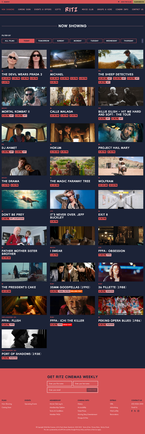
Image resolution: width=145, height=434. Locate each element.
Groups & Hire (104, 9)
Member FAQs (55, 414)
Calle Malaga (61, 111)
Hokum (55, 147)
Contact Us (137, 9)
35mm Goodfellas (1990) (70, 287)
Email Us (134, 407)
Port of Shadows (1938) (21, 354)
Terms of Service (92, 430)
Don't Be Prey (13, 214)
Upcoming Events (31, 404)
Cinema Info (122, 9)
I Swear (56, 251)
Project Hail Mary (114, 147)
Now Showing (8, 9)
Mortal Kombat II (16, 111)
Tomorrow (43, 41)
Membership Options (57, 407)
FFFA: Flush (11, 320)
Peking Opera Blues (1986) (119, 320)
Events (28, 400)
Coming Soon (24, 9)
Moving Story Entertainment (87, 414)
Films (4, 400)
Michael (56, 74)
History (80, 404)
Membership (55, 400)
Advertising (114, 407)
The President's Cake (19, 287)
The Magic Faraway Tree (70, 181)
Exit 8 (103, 214)
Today (27, 41)
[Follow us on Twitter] (135, 411)
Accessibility (82, 407)
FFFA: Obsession (111, 251)
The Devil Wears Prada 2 (22, 74)
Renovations (114, 414)
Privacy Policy (96, 427)
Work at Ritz (114, 411)
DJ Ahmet (9, 147)
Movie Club (87, 9)
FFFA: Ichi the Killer (67, 320)
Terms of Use (87, 427)
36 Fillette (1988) (112, 287)
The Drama (10, 181)
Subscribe (92, 390)
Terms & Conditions (56, 411)
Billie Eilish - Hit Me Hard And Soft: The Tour (119, 113)
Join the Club (126, 2)
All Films (9, 41)
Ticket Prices (82, 411)
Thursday (128, 41)
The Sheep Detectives (115, 74)
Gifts (58, 9)
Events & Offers (42, 9)
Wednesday (111, 41)
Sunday (60, 41)
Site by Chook (105, 427)
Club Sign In (139, 2)
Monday (78, 41)
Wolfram (105, 181)
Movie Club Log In (56, 404)
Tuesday (95, 41)
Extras (113, 400)
